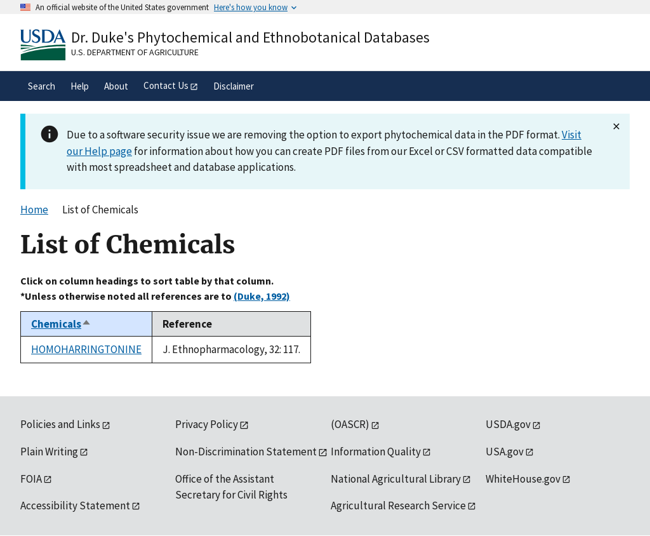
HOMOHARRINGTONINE (86, 349)
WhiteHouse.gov (523, 479)
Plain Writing (49, 452)
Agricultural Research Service (398, 506)
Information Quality (376, 452)
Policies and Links (60, 424)
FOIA (31, 479)
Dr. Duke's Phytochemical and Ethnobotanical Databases (250, 37)
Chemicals (61, 324)
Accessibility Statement (75, 506)
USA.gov (505, 452)
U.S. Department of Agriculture (135, 52)
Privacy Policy (206, 424)
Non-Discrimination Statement (246, 452)
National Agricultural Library (396, 479)
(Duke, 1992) (262, 296)
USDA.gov (508, 424)
